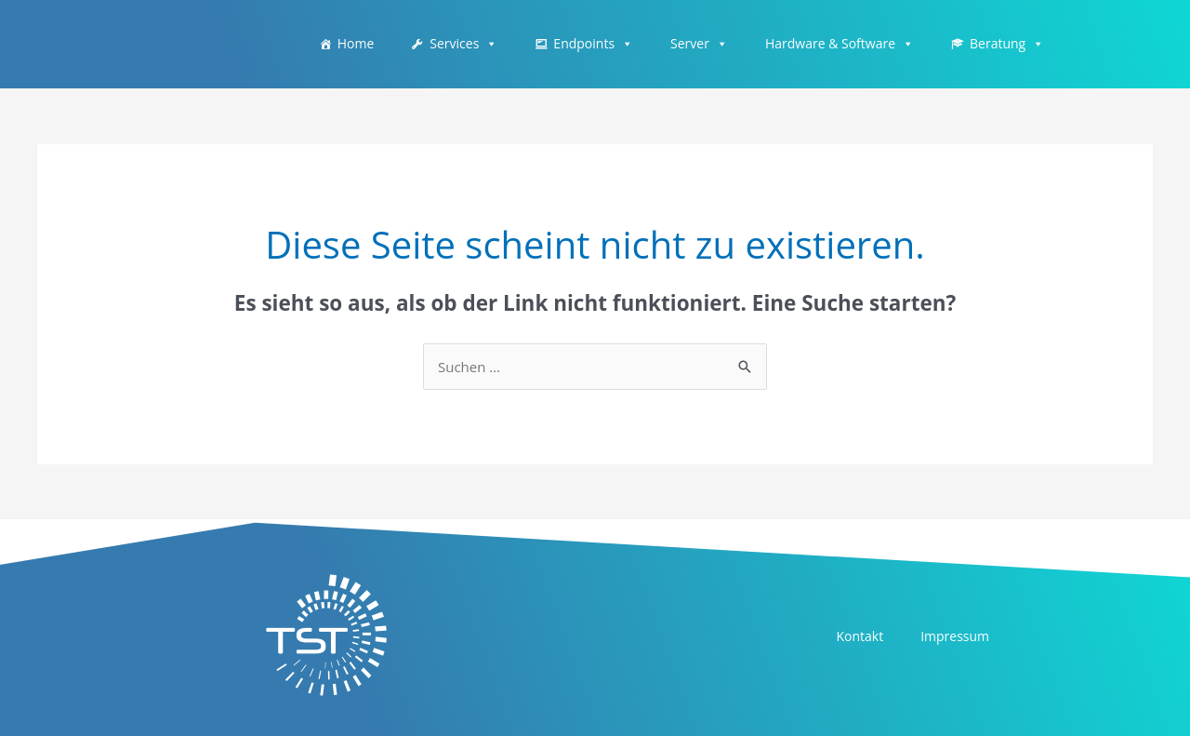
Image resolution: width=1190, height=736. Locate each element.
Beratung (1007, 43)
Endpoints (593, 43)
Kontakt (859, 636)
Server (699, 43)
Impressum (954, 636)
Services (463, 43)
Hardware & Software (839, 43)
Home (356, 43)
